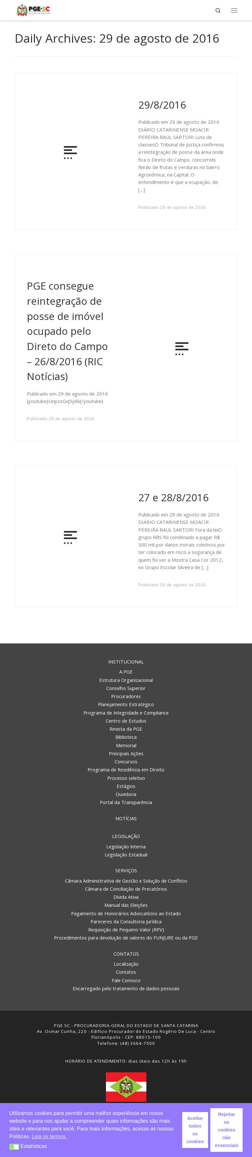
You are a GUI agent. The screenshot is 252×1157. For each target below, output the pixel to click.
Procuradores (126, 696)
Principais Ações (126, 753)
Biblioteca (126, 737)
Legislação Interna (126, 846)
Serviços (126, 870)
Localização (126, 964)
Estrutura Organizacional (126, 680)
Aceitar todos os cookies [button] (195, 1130)
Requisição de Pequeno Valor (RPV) (126, 929)
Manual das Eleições (126, 905)
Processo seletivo (126, 778)
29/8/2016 (162, 104)
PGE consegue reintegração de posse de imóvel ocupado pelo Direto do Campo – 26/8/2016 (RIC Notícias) (67, 331)
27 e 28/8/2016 (173, 497)
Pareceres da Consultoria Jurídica (126, 921)
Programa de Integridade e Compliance (126, 712)
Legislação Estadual (126, 854)
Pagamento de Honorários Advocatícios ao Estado (126, 913)
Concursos (126, 761)
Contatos (126, 953)
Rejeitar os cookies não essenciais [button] (226, 1130)
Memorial (126, 745)
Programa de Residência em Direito (126, 769)
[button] (14, 1147)
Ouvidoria (126, 794)
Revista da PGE (126, 729)
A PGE (126, 671)
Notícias (126, 818)
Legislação (126, 836)
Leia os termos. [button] (49, 1136)
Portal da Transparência (126, 802)
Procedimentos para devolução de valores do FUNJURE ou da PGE (126, 937)
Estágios (126, 786)
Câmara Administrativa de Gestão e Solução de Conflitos (126, 880)
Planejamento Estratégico (126, 704)
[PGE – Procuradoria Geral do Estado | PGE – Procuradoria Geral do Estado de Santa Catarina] (33, 10)
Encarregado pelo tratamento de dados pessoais (126, 988)
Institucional (126, 661)
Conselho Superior (126, 688)
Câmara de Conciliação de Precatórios (126, 889)
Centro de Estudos (126, 720)
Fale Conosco (126, 980)
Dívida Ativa (126, 897)
